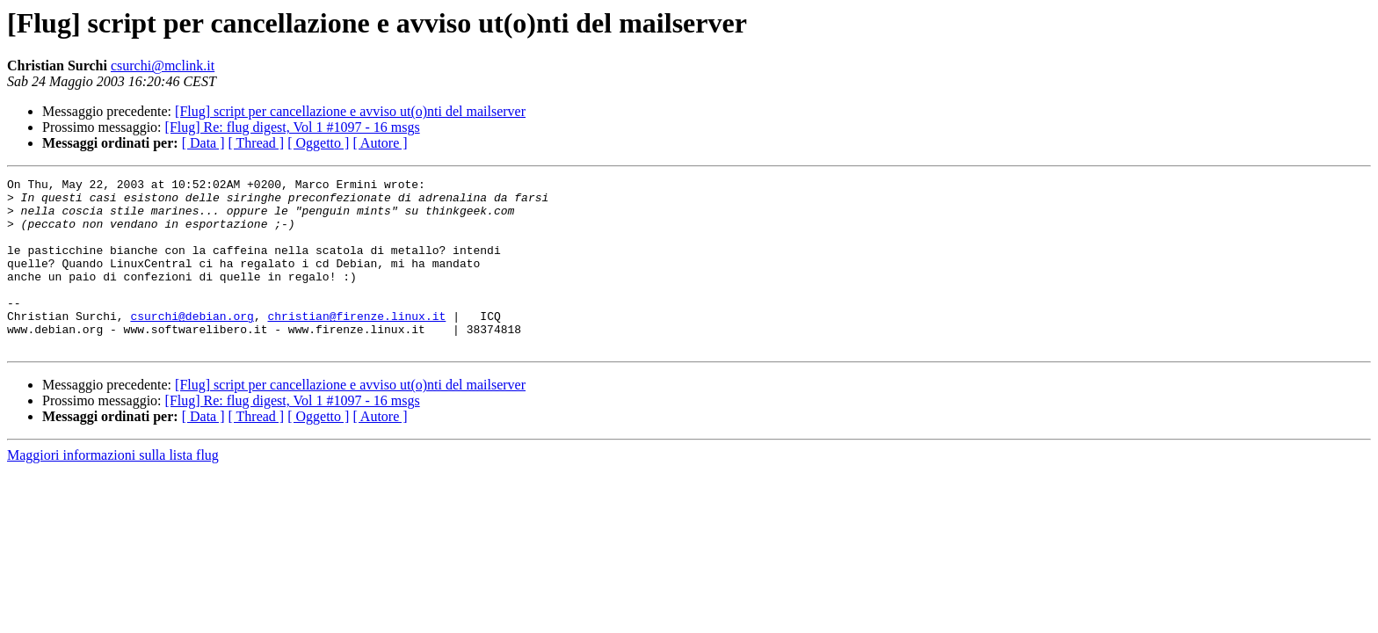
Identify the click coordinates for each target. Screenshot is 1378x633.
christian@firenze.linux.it (356, 345)
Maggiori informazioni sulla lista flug (113, 489)
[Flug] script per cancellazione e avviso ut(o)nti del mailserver (350, 111)
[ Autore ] (379, 142)
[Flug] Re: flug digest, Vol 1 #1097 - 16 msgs (292, 127)
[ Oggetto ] (318, 142)
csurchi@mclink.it (162, 65)
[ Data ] (203, 142)
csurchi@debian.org (191, 345)
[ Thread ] (256, 142)
